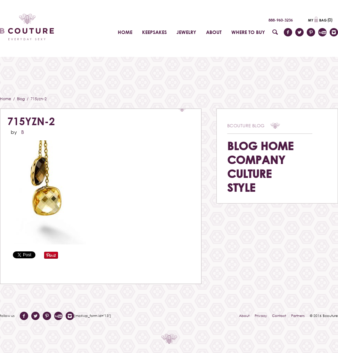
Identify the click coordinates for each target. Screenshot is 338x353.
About (244, 315)
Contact (279, 315)
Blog (21, 98)
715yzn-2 (31, 121)
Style (241, 187)
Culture (249, 173)
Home (6, 98)
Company (256, 159)
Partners (298, 315)
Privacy (261, 315)
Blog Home (260, 146)
